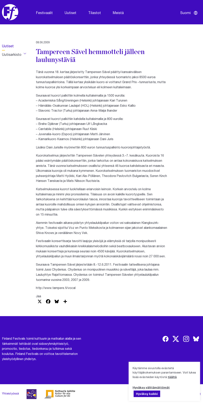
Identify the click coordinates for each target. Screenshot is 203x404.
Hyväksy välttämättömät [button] (151, 387)
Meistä (118, 12)
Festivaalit (44, 12)
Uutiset (70, 12)
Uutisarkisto (11, 54)
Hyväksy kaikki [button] (147, 393)
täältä (172, 377)
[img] (166, 339)
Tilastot (94, 12)
